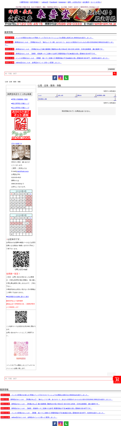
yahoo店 (45, 2)
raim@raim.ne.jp (23, 171)
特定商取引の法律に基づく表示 (18, 297)
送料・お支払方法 (74, 2)
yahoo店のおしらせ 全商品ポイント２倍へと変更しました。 (33, 62)
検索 (115, 73)
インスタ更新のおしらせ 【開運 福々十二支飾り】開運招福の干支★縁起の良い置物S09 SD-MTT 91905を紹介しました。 (57, 58)
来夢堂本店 (24, 2)
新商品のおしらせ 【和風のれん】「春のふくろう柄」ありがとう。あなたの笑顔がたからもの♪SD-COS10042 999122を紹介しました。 (57, 399)
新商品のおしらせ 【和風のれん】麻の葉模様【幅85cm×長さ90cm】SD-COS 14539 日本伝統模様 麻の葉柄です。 (54, 49)
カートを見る (96, 2)
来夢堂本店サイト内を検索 (19, 94)
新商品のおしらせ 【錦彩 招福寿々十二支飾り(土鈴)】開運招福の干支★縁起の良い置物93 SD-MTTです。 (51, 53)
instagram (62, 2)
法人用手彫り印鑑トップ (20, 108)
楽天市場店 (34, 2)
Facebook (53, 2)
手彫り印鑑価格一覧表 (20, 99)
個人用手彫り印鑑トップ (20, 103)
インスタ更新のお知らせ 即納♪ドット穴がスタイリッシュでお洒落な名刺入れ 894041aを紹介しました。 (49, 38)
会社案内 (85, 2)
